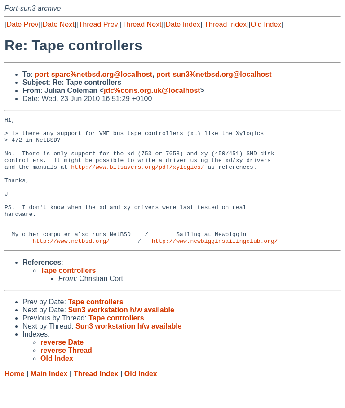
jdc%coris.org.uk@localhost (152, 90)
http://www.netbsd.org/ (71, 266)
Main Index (49, 399)
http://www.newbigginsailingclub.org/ (215, 266)
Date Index (182, 24)
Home (14, 399)
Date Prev (22, 24)
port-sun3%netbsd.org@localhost (214, 74)
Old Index (266, 24)
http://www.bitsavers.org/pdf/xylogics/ (137, 177)
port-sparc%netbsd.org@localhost (93, 74)
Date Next (58, 24)
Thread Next (141, 24)
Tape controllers (68, 296)
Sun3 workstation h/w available (121, 335)
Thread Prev (98, 24)
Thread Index (225, 24)
